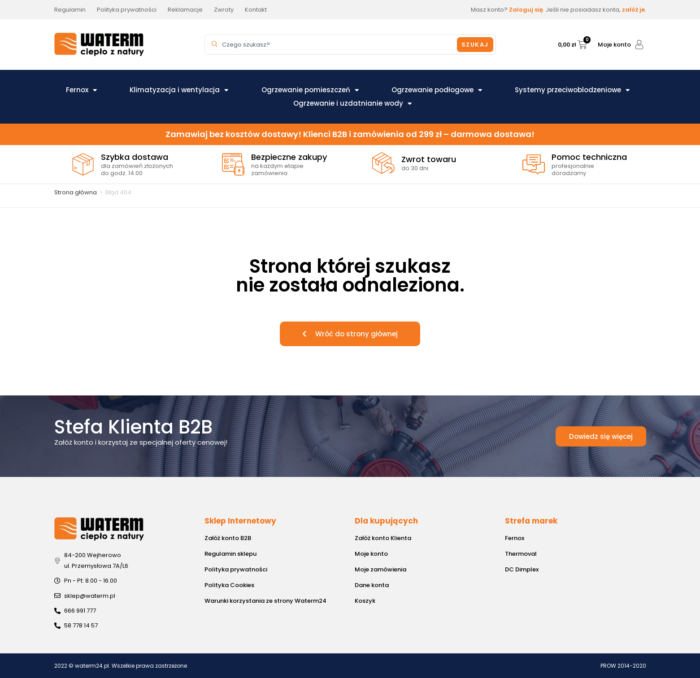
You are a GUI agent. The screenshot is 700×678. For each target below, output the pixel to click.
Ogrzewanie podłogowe (436, 90)
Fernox (81, 90)
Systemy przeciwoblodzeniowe (572, 90)
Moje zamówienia (380, 569)
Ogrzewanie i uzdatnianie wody (352, 103)
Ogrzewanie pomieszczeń (310, 90)
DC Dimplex (522, 569)
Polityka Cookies (229, 585)
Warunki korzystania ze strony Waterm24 (265, 600)
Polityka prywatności (235, 569)
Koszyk (365, 600)
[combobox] (332, 44)
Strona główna (75, 192)
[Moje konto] (639, 44)
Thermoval (521, 553)
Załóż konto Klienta (383, 538)
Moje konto (614, 44)
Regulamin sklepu (230, 553)
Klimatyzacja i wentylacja (179, 90)
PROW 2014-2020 (623, 665)
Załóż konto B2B (227, 538)
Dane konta (372, 585)
